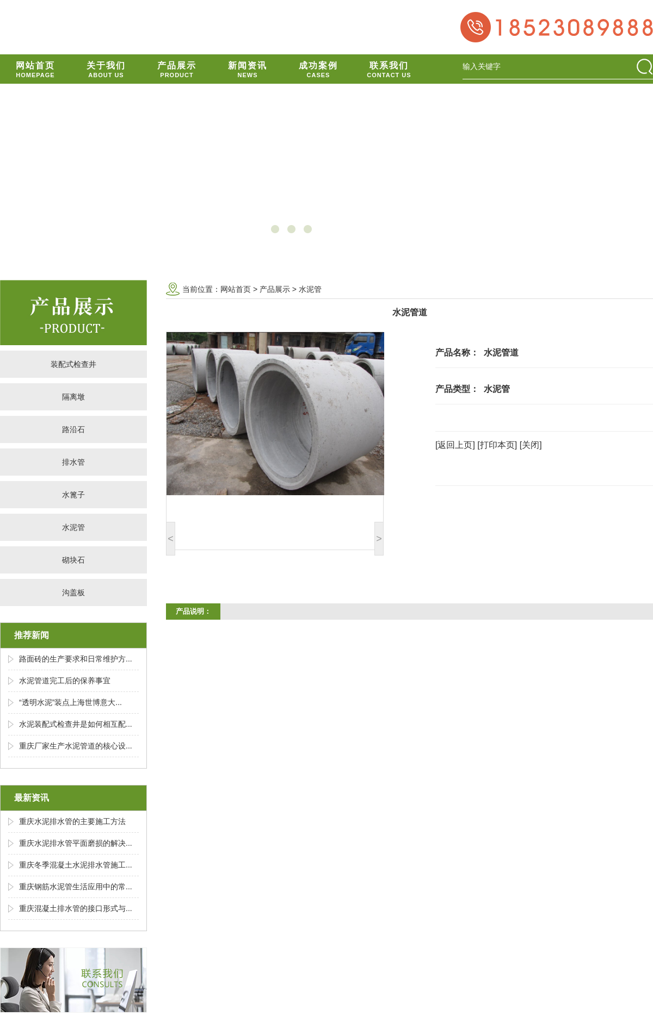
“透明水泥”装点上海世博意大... (70, 702)
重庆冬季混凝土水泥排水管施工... (75, 864)
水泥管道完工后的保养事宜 (64, 680)
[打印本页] (497, 445)
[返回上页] (455, 445)
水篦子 (73, 494)
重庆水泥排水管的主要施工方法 (72, 821)
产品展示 (275, 289)
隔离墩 (73, 396)
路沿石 (73, 429)
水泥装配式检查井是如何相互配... (75, 724)
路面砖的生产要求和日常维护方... (75, 658)
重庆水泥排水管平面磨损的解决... (75, 843)
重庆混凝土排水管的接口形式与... (75, 908)
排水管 (73, 462)
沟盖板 (73, 592)
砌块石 (73, 560)
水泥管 (73, 527)
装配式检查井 (73, 364)
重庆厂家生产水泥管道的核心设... (75, 745)
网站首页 (235, 289)
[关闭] (531, 445)
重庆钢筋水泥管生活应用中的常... (75, 886)
